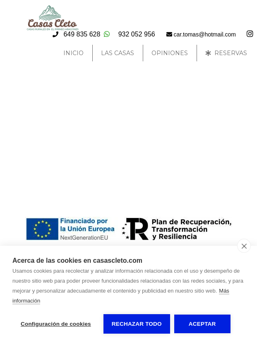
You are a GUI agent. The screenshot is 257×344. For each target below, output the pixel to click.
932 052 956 (136, 34)
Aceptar (202, 324)
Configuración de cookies (56, 324)
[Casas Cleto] (52, 28)
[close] (244, 246)
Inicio (73, 53)
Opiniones (169, 53)
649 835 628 (81, 34)
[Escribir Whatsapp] (107, 34)
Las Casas (117, 53)
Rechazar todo (137, 324)
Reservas (226, 53)
